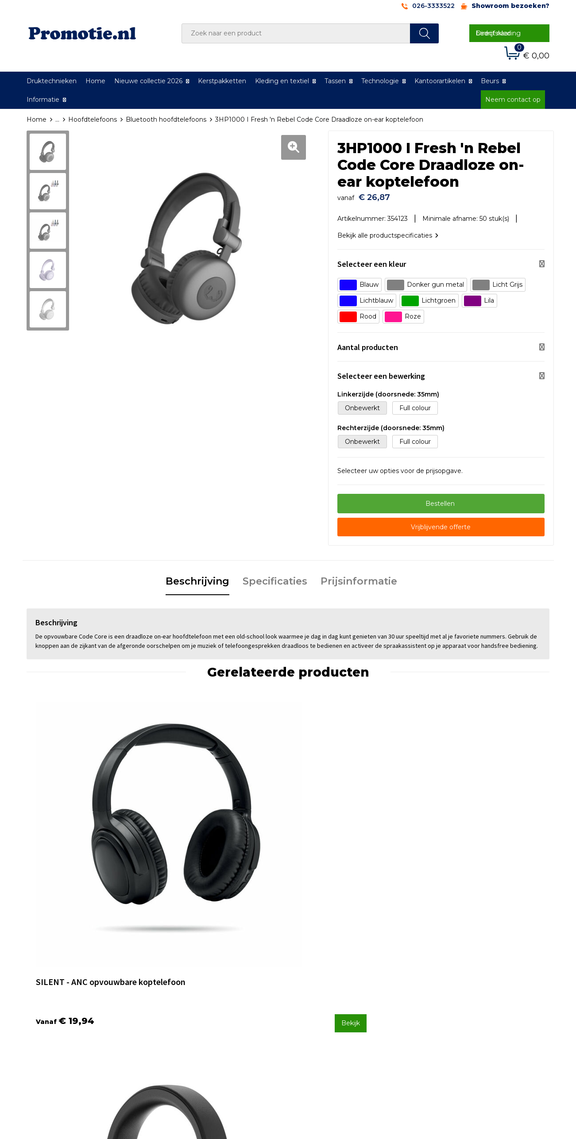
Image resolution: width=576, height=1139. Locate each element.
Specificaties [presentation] (275, 577)
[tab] (197, 577)
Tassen (335, 81)
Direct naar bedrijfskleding (498, 33)
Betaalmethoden (325, 970)
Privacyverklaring (455, 981)
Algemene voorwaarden (466, 958)
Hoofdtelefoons (92, 119)
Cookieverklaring (454, 970)
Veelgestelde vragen (201, 970)
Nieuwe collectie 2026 (148, 81)
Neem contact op (513, 100)
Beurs (490, 81)
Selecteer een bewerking (381, 371)
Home (95, 81)
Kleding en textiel (282, 81)
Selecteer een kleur (371, 259)
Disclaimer (445, 993)
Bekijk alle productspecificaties (387, 231)
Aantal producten (367, 343)
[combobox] (296, 33)
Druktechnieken (52, 81)
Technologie (380, 81)
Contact (311, 958)
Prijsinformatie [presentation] (359, 577)
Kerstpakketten (222, 81)
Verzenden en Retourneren (341, 981)
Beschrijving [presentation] (197, 577)
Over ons (183, 958)
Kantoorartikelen (439, 81)
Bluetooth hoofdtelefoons (166, 119)
